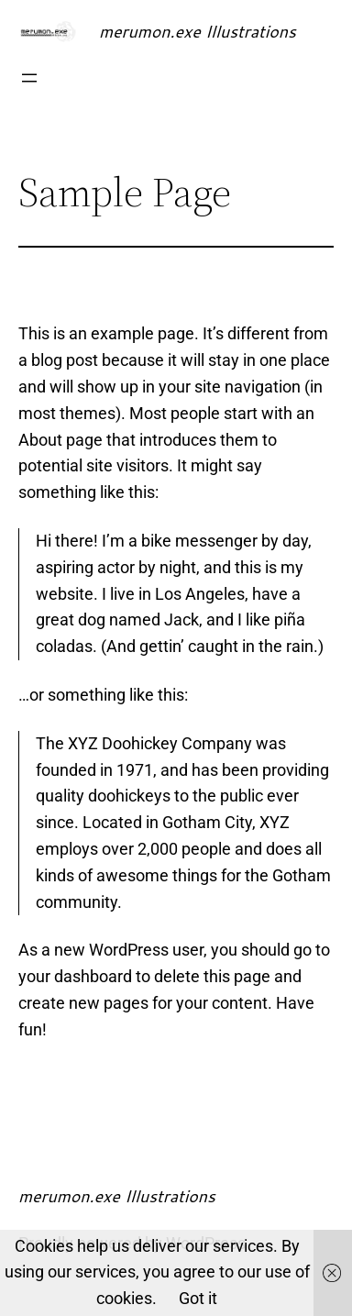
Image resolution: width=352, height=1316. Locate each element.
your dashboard (75, 976)
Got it (198, 1298)
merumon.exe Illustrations (197, 31)
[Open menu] (29, 78)
